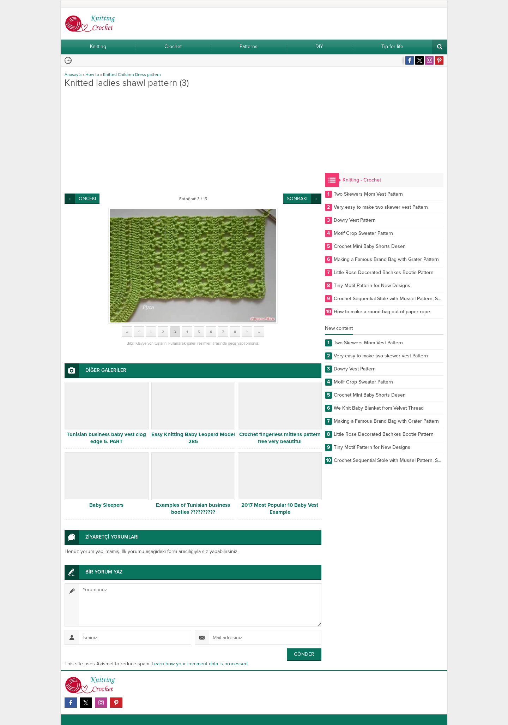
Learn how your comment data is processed (200, 664)
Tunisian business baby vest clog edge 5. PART (106, 438)
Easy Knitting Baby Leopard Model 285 (193, 438)
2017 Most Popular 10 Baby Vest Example (279, 508)
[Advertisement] (193, 140)
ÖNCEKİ (87, 199)
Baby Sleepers (106, 505)
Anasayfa (73, 74)
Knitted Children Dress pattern (132, 74)
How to (92, 74)
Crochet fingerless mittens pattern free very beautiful (280, 438)
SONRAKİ (297, 199)
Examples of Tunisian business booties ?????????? (193, 508)
